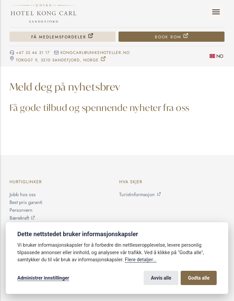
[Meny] (215, 12)
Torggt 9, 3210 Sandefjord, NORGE (57, 59)
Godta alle (199, 278)
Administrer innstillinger (43, 278)
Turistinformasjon (137, 194)
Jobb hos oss (23, 194)
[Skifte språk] (215, 56)
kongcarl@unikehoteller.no (95, 52)
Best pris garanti (26, 202)
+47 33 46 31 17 (33, 52)
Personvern (21, 210)
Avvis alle (161, 278)
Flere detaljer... (141, 260)
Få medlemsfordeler (58, 37)
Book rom (168, 37)
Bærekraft (19, 217)
